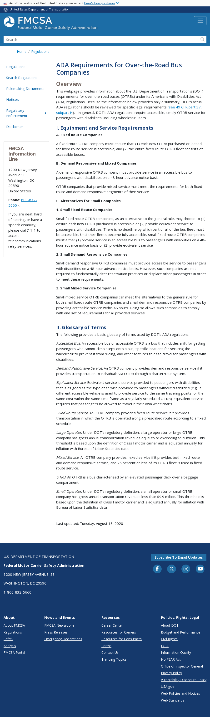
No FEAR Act (171, 659)
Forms (106, 646)
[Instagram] (185, 569)
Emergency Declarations (63, 639)
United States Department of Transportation (40, 9)
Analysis (10, 646)
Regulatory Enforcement (26, 113)
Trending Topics (113, 659)
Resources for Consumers (121, 639)
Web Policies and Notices (180, 693)
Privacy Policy (171, 673)
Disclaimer (14, 126)
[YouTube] (200, 569)
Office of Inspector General (182, 666)
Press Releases (56, 632)
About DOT (170, 625)
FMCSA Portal (14, 652)
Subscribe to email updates (179, 557)
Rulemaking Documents (25, 88)
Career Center (112, 625)
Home (21, 51)
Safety (8, 639)
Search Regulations (21, 77)
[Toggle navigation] (200, 20)
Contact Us (110, 652)
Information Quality (176, 652)
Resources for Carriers (118, 632)
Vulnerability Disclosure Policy (183, 680)
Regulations (40, 51)
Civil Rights (169, 639)
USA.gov (167, 686)
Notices (12, 99)
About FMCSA (14, 625)
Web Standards (172, 700)
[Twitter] (171, 568)
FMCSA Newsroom (59, 625)
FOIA (165, 646)
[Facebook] (157, 569)
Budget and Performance (180, 632)
